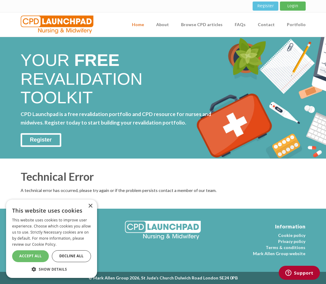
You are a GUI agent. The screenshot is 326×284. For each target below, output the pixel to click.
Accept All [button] (30, 255)
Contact (266, 24)
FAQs (240, 24)
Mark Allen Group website (279, 253)
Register (265, 6)
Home (138, 24)
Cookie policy (291, 235)
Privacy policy (291, 241)
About (162, 24)
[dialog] (51, 239)
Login (292, 6)
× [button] (90, 206)
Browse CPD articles (202, 24)
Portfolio (296, 24)
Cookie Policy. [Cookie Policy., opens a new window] (44, 244)
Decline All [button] (71, 255)
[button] (51, 269)
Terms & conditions (285, 247)
